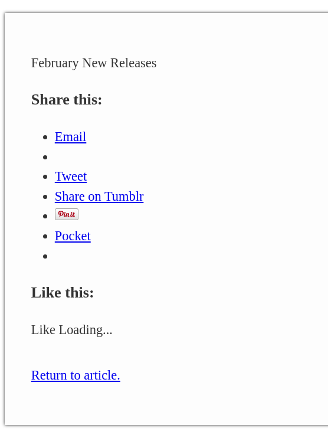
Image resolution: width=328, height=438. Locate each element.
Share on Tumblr (99, 196)
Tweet (71, 176)
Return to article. (75, 375)
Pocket (73, 235)
